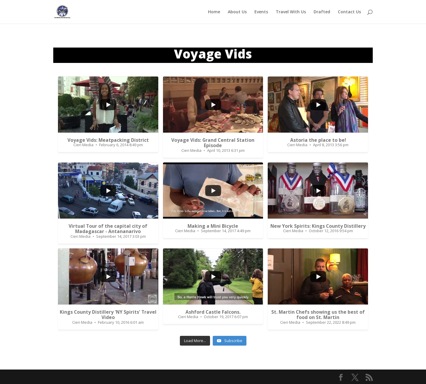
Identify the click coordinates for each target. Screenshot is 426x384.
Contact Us (349, 12)
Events (261, 12)
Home (214, 12)
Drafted (322, 12)
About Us (237, 12)
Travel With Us (291, 12)
